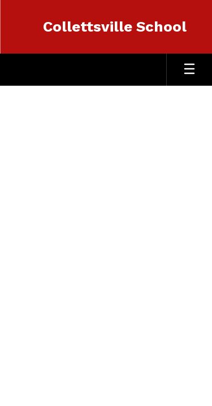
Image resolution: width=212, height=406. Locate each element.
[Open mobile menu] (189, 70)
